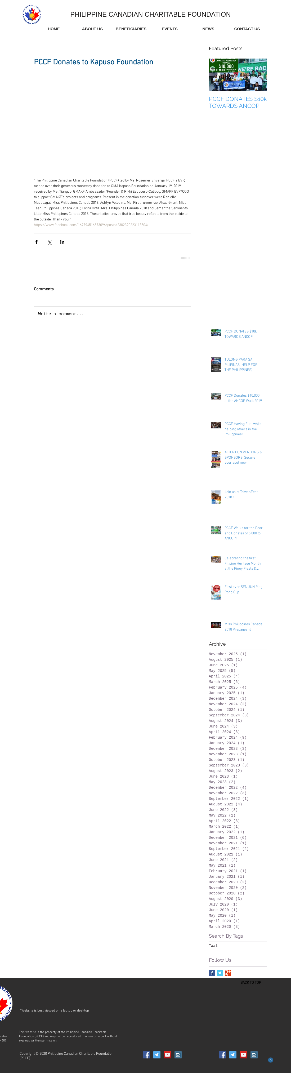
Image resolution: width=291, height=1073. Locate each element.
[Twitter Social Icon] (156, 1054)
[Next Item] (258, 75)
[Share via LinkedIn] (62, 242)
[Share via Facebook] (36, 242)
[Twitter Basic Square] (220, 973)
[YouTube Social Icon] (167, 1054)
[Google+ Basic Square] (228, 973)
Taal (213, 946)
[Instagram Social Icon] (178, 1054)
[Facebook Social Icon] (146, 1054)
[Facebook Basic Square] (212, 973)
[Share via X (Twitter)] (49, 242)
